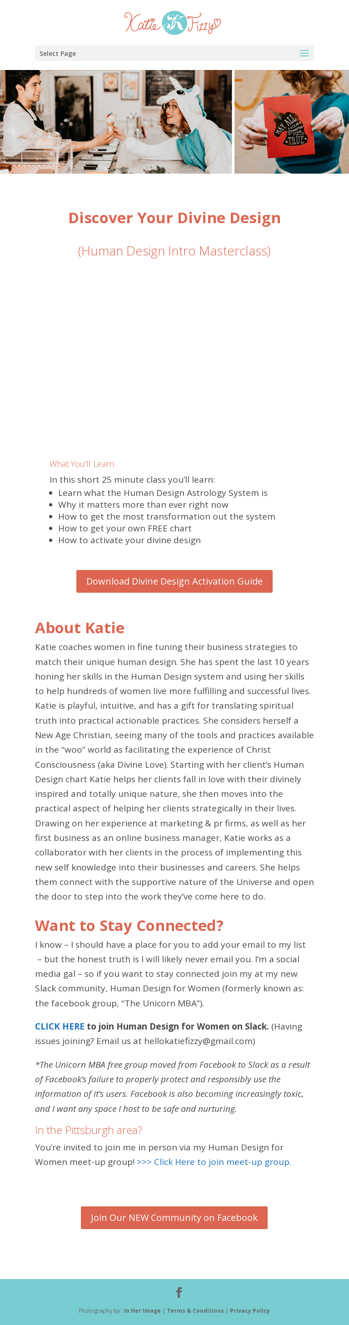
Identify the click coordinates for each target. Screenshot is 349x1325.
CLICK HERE (60, 1026)
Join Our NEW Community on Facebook (174, 1217)
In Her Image (142, 1311)
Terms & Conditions (196, 1311)
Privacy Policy (250, 1311)
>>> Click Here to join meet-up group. (215, 1162)
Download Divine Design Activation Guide (174, 581)
